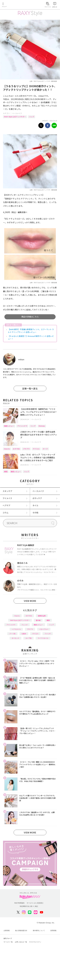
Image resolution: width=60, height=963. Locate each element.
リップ (31, 116)
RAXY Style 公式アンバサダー (15, 116)
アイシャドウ (22, 426)
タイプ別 (28, 638)
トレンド (25, 625)
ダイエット (15, 638)
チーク (45, 449)
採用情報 (53, 930)
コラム (5, 512)
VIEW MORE (30, 600)
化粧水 (24, 633)
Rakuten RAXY (14, 5)
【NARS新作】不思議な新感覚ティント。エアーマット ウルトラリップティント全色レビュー (31, 330)
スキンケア (7, 491)
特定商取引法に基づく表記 (29, 906)
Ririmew (42, 426)
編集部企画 (42, 616)
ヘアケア (6, 505)
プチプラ (26, 449)
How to (7, 449)
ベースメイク (17, 113)
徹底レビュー (9, 426)
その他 (35, 512)
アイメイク (7, 498)
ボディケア (37, 498)
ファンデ (48, 633)
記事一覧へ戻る (30, 388)
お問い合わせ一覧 (21, 942)
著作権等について (39, 930)
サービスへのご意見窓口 (35, 903)
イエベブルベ (43, 629)
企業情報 (7, 930)
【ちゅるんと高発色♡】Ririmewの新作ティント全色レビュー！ (31, 337)
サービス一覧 (8, 942)
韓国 (5, 471)
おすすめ (16, 449)
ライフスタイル (43, 638)
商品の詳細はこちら (30, 316)
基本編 (38, 620)
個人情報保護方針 (21, 930)
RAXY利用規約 (19, 903)
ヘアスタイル (16, 629)
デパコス (36, 449)
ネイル (35, 505)
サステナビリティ (35, 942)
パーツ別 (12, 633)
